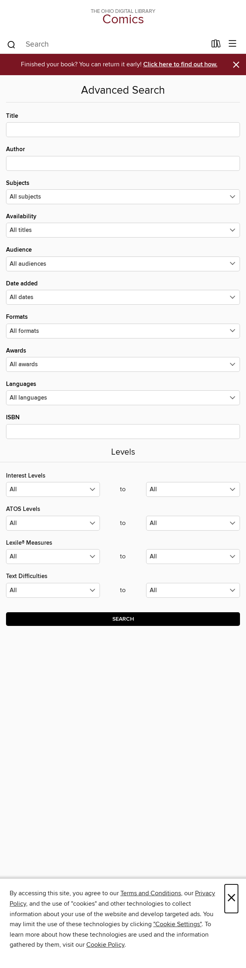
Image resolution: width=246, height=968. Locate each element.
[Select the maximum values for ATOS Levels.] (193, 523)
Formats (123, 325)
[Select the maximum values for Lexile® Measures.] (193, 556)
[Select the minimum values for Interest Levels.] (53, 489)
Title (123, 124)
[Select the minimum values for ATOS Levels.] (53, 523)
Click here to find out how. (180, 64)
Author (123, 158)
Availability (123, 225)
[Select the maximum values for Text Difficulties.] (193, 590)
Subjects (123, 191)
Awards (123, 359)
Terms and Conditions (150, 893)
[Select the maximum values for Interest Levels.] (193, 489)
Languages (123, 392)
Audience (123, 258)
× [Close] (231, 898)
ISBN (123, 426)
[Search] (11, 44)
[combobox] (106, 44)
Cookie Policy (105, 945)
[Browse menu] (232, 44)
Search (123, 619)
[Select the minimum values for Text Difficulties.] (53, 590)
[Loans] (216, 45)
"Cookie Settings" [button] (177, 924)
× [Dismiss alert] (236, 65)
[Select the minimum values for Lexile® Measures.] (53, 556)
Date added (123, 292)
